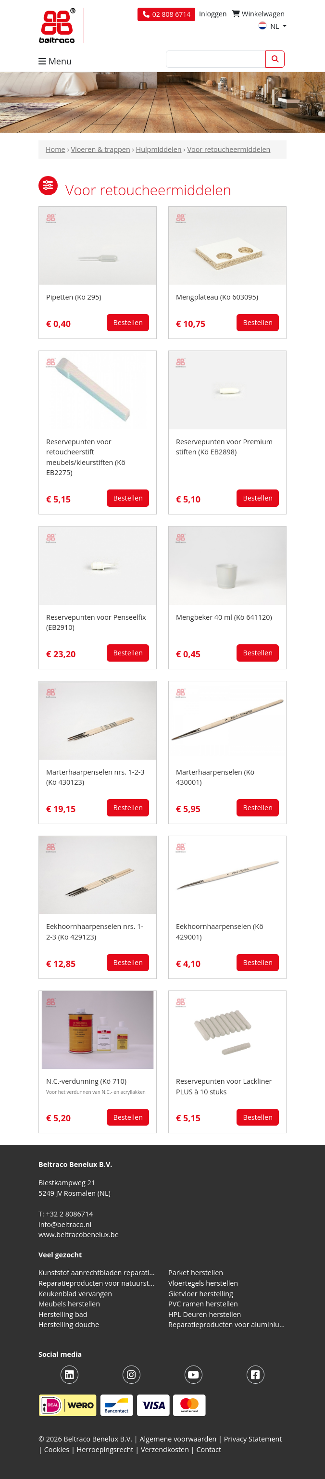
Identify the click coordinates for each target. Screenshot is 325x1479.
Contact (208, 1449)
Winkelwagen (258, 13)
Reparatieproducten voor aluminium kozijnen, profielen (227, 1324)
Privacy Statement (253, 1438)
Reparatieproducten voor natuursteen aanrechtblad (97, 1283)
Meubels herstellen (69, 1303)
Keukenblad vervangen (75, 1293)
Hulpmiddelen (159, 149)
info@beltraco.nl (64, 1224)
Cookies (57, 1449)
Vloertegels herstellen (203, 1283)
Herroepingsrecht (106, 1449)
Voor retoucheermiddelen (228, 149)
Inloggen (213, 13)
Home (55, 149)
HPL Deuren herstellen (204, 1314)
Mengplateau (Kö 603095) (217, 296)
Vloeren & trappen (100, 149)
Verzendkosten (165, 1449)
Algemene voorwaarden (178, 1438)
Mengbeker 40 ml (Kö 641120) (224, 617)
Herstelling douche (68, 1324)
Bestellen (128, 322)
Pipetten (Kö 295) (73, 296)
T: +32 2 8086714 (65, 1213)
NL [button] (269, 26)
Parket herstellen (195, 1272)
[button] (48, 185)
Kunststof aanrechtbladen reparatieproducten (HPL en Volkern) (97, 1272)
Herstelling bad (63, 1314)
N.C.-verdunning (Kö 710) (86, 1081)
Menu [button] (55, 61)
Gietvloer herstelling (200, 1293)
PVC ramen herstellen (203, 1303)
